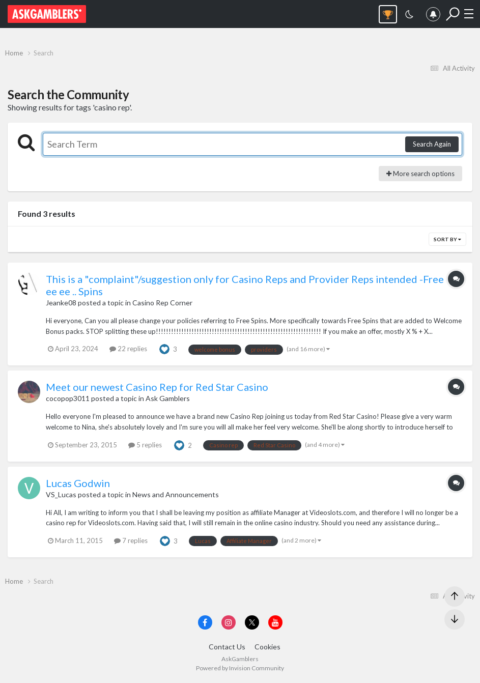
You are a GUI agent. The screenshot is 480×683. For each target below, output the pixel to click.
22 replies (128, 349)
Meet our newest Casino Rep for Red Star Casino (157, 387)
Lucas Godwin (78, 483)
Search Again (432, 144)
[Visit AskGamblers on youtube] (275, 622)
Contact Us (227, 646)
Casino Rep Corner (162, 302)
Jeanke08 (61, 302)
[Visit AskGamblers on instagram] (228, 622)
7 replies (131, 540)
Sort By (447, 239)
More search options (420, 173)
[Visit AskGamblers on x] (252, 622)
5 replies (145, 445)
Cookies (267, 646)
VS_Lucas (61, 494)
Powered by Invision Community (240, 668)
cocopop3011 (68, 398)
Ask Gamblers (168, 398)
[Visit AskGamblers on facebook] (205, 622)
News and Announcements (175, 494)
